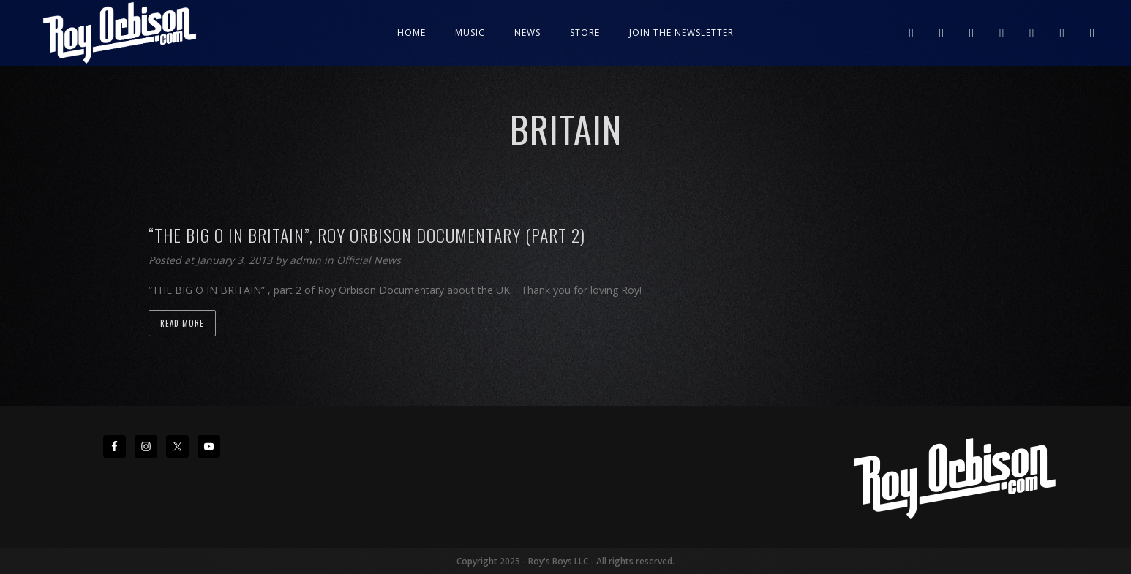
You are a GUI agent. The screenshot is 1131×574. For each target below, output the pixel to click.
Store (585, 32)
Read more (182, 323)
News (527, 32)
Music (470, 32)
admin (307, 260)
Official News (369, 260)
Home (411, 32)
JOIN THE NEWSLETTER (681, 32)
